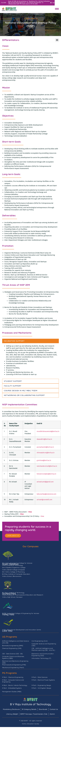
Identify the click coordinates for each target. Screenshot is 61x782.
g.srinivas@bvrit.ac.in (44, 460)
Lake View (7, 630)
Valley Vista (8, 614)
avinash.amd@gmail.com (45, 482)
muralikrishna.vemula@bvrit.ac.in (48, 431)
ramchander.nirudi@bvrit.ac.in (47, 466)
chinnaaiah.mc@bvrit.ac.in (45, 453)
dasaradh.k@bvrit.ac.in (44, 439)
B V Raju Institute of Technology (30, 704)
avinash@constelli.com (44, 500)
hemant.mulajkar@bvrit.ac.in (46, 474)
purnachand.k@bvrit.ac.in (45, 447)
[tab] (30, 341)
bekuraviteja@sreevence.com (46, 494)
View (30, 512)
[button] (57, 40)
